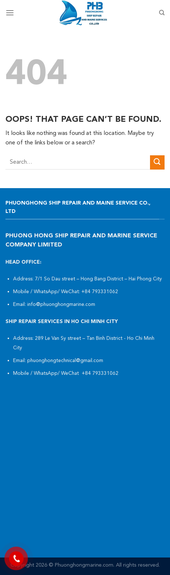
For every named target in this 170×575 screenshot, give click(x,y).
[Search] (162, 13)
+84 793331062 (100, 292)
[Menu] (9, 13)
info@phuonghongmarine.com (61, 304)
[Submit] (157, 162)
